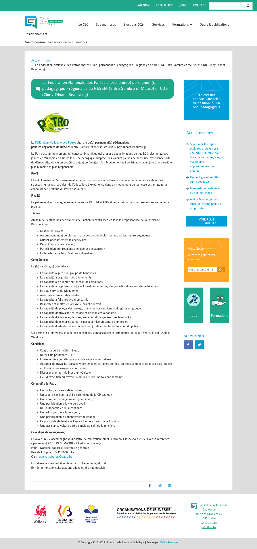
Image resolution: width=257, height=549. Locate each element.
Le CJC (83, 25)
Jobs (182, 5)
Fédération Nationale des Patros (55, 142)
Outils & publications (214, 25)
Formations (182, 25)
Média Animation (169, 542)
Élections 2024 (134, 25)
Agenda (143, 5)
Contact (199, 5)
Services (158, 25)
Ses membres (106, 25)
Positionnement (36, 34)
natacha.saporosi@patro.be (55, 456)
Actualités (164, 5)
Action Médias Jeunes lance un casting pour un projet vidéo (205, 204)
